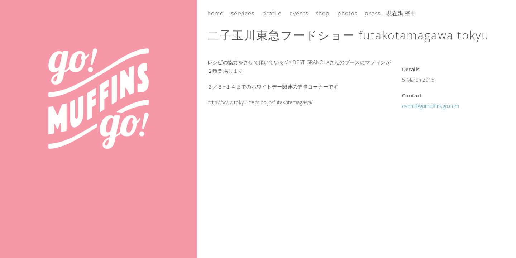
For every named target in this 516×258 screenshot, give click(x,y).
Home (215, 13)
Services (242, 13)
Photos (347, 13)
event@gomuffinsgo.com (430, 105)
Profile (272, 13)
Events (299, 13)
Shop (323, 13)
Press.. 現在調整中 (390, 13)
